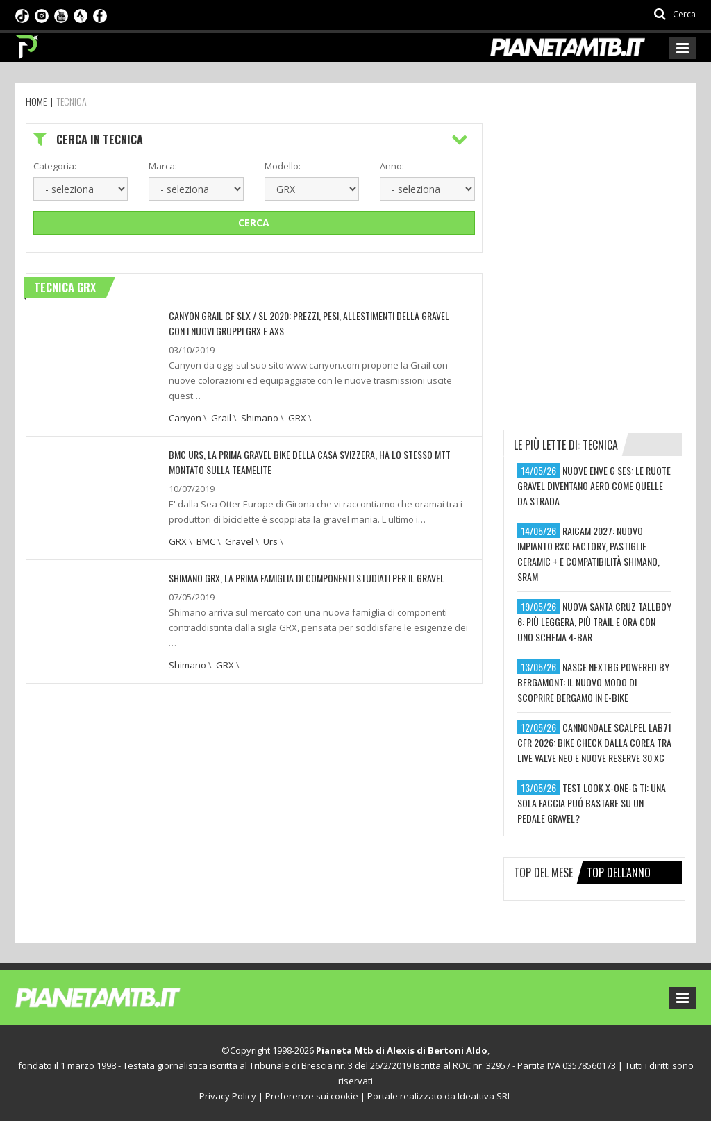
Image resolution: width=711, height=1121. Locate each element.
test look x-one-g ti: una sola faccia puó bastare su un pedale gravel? (591, 802)
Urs (270, 541)
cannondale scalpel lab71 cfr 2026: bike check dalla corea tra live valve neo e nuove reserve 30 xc (594, 742)
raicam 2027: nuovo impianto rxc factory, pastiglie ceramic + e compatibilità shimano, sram (588, 553)
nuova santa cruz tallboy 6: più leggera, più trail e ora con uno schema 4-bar (594, 621)
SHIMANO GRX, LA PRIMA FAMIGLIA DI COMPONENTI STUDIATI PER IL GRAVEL (306, 578)
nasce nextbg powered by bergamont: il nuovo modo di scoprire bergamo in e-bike (593, 682)
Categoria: (54, 166)
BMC (205, 541)
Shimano (259, 418)
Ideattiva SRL (485, 1096)
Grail (221, 418)
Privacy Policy (227, 1096)
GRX (297, 418)
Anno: (392, 166)
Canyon (185, 418)
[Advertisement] (607, 209)
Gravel (239, 541)
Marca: (163, 166)
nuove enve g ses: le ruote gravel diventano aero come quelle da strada (594, 485)
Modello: (283, 166)
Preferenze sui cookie (311, 1096)
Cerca (253, 222)
